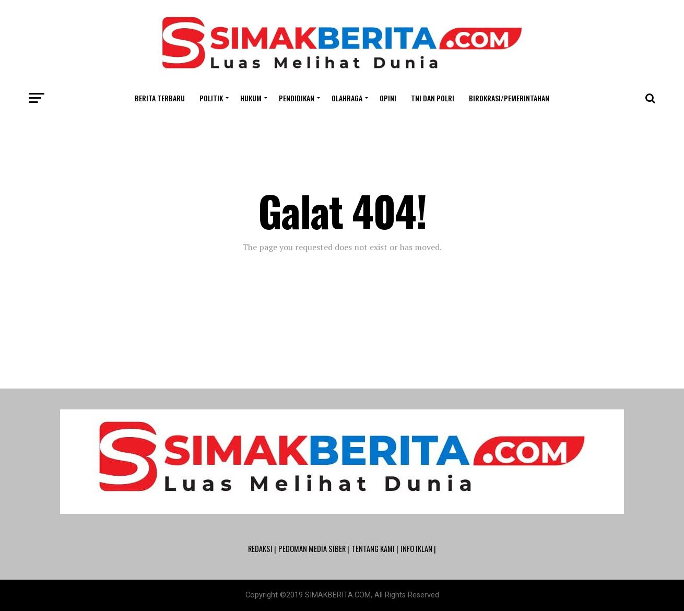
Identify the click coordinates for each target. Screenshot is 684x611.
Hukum (251, 97)
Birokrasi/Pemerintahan (509, 97)
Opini (388, 97)
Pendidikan (296, 97)
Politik (211, 97)
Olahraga (347, 97)
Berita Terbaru (160, 97)
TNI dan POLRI (432, 97)
